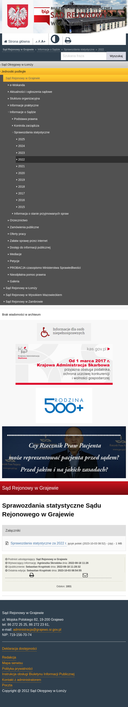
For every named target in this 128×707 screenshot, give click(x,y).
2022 (101, 49)
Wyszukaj (116, 56)
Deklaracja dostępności (19, 648)
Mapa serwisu (12, 663)
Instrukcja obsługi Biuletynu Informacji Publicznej (38, 674)
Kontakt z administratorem (21, 680)
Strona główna (17, 41)
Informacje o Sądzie (49, 49)
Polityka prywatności (17, 668)
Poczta (7, 685)
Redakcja (9, 657)
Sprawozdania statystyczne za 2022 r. (38, 543)
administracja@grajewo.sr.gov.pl (37, 629)
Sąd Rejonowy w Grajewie (18, 49)
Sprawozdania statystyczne (79, 49)
